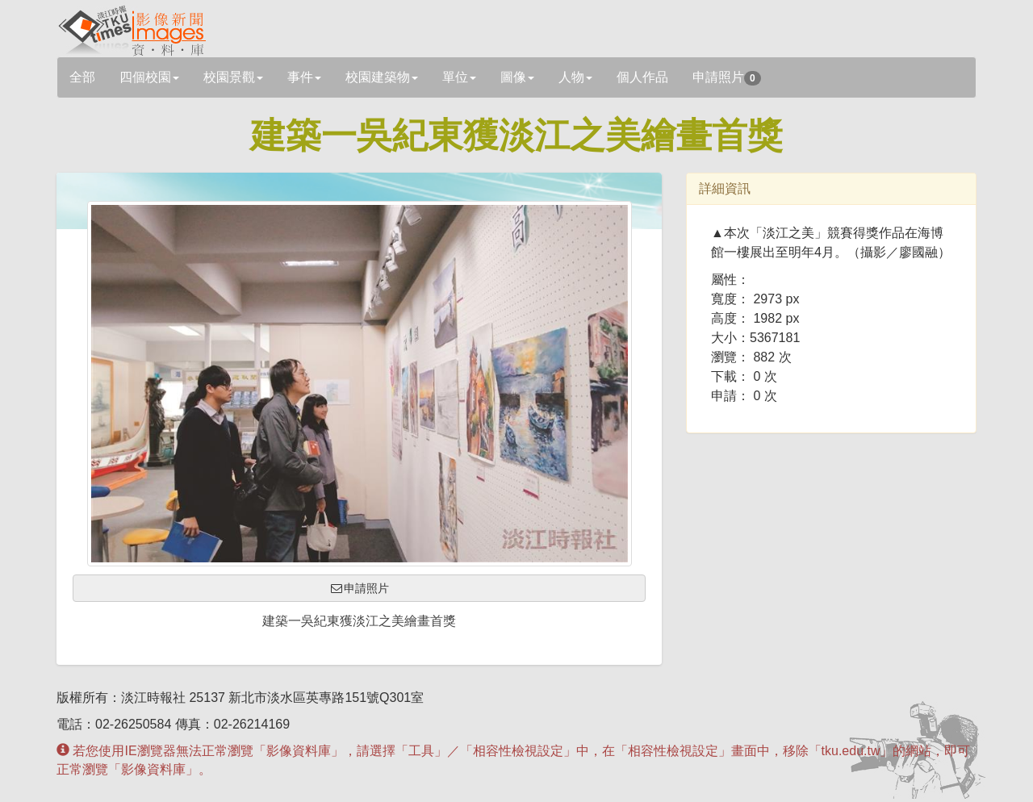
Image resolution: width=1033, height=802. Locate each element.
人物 (575, 77)
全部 (82, 77)
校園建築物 (381, 77)
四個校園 (149, 77)
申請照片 (726, 78)
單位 (459, 77)
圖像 (517, 77)
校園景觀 (233, 77)
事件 (304, 77)
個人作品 (642, 77)
